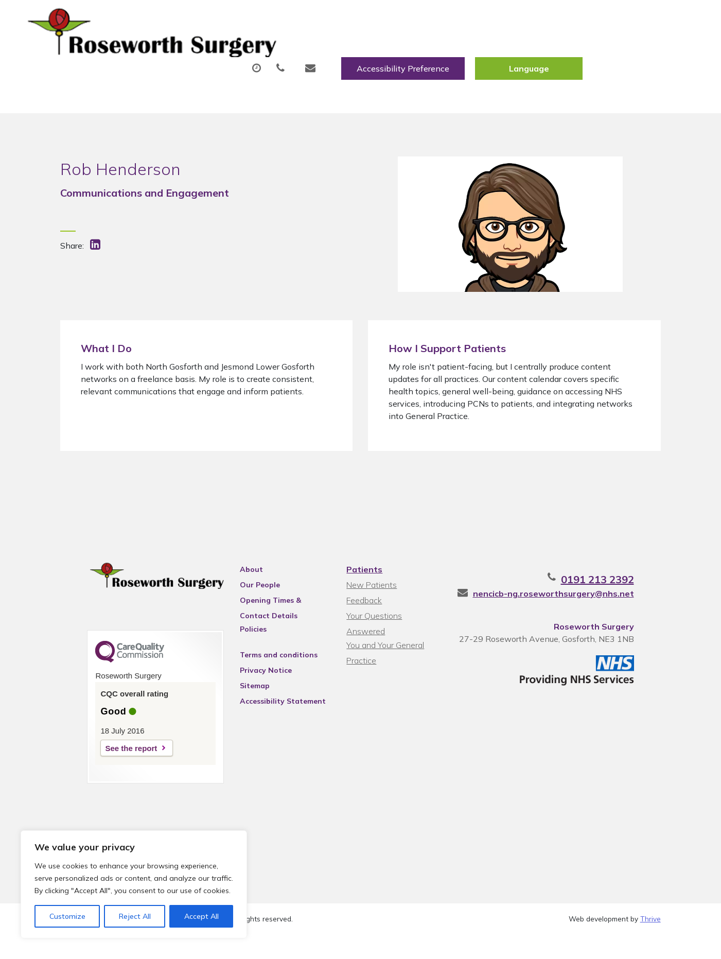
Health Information (200, 87)
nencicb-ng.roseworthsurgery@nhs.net (580, 611)
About (174, 51)
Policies (241, 647)
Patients (363, 587)
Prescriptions (356, 51)
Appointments (261, 51)
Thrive (650, 943)
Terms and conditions (267, 672)
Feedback (363, 618)
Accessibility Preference (514, 19)
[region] (134, 884)
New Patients (586, 51)
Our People (248, 602)
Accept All (201, 916)
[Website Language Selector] (640, 19)
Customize (67, 916)
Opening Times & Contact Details (274, 620)
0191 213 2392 (624, 597)
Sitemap (243, 703)
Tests (515, 51)
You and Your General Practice (384, 650)
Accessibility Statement (271, 719)
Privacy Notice (254, 688)
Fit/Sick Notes (443, 51)
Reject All (135, 916)
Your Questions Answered (393, 634)
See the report (104, 768)
